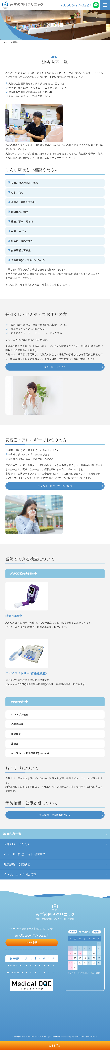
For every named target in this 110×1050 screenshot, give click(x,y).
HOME (5, 42)
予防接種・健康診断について (55, 815)
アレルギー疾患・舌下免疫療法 (24, 854)
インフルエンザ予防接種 (19, 874)
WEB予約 (55, 1045)
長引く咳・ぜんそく (16, 844)
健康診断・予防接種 (16, 864)
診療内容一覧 (12, 833)
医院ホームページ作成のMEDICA (85, 1036)
